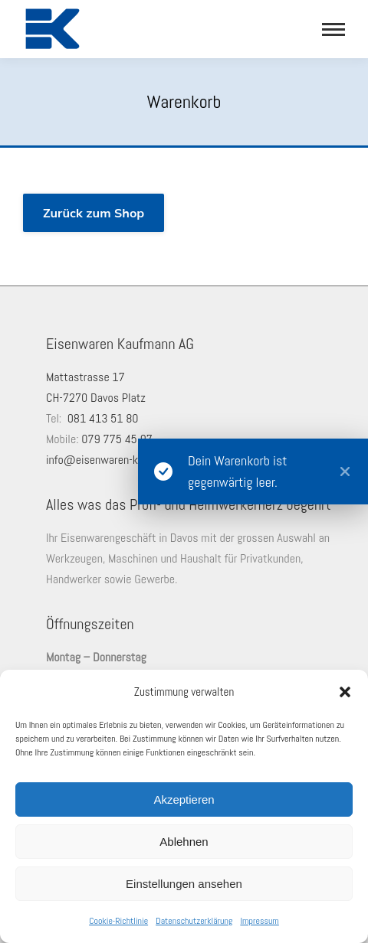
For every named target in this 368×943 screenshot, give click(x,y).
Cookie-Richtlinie (118, 921)
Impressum (259, 921)
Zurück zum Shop (93, 212)
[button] (345, 692)
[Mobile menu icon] (333, 29)
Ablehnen (183, 841)
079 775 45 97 (117, 439)
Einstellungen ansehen (184, 883)
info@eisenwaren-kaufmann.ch (119, 460)
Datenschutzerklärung (194, 921)
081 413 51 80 (103, 418)
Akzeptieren (183, 799)
